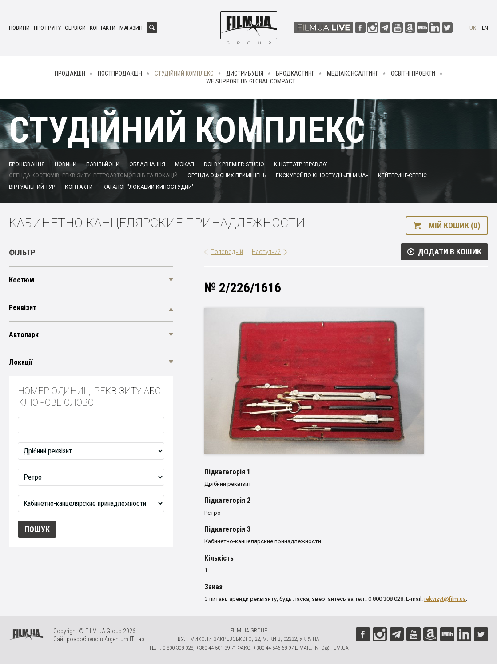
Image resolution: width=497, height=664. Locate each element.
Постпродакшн (120, 73)
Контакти (102, 27)
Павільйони (102, 164)
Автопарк (24, 334)
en (485, 27)
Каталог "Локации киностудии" (148, 187)
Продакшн (70, 73)
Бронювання (27, 164)
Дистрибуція (244, 73)
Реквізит (22, 307)
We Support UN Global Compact (250, 81)
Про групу (47, 27)
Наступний (266, 252)
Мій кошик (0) (454, 225)
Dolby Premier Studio (234, 164)
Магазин (131, 27)
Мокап (184, 164)
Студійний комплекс (184, 73)
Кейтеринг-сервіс (402, 175)
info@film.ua (331, 647)
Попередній (227, 252)
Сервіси (75, 27)
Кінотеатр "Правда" (301, 164)
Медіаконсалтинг (352, 73)
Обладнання (147, 164)
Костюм (21, 280)
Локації (20, 362)
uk (472, 27)
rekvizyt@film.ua (445, 599)
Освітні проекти (413, 73)
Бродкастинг (295, 73)
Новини (19, 27)
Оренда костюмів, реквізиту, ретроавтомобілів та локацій (93, 175)
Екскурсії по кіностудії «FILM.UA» (322, 175)
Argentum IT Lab (124, 639)
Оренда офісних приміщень (226, 175)
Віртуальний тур (32, 187)
